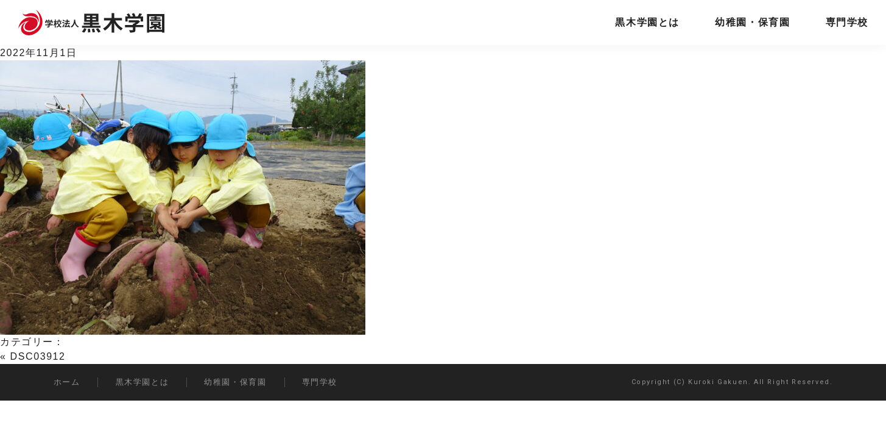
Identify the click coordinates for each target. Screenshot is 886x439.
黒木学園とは (647, 22)
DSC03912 (38, 356)
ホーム (67, 382)
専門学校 (847, 22)
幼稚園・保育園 (752, 22)
